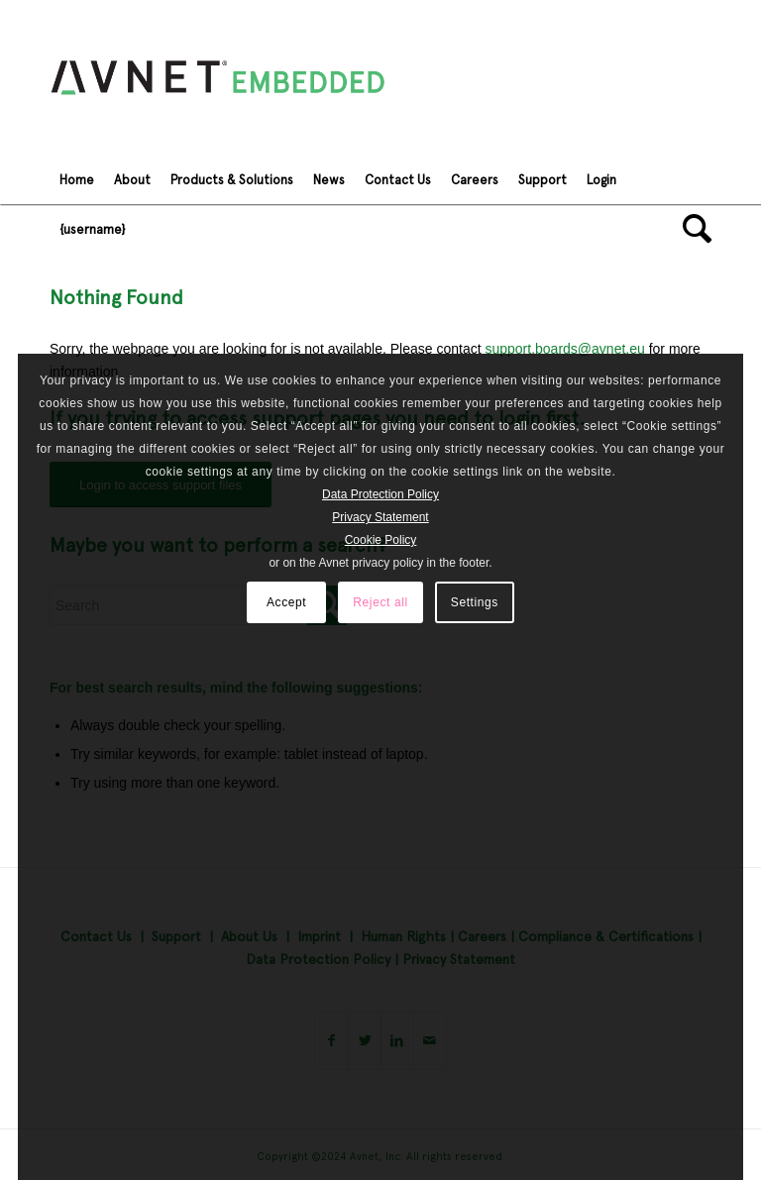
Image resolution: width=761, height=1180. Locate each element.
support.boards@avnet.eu (564, 349)
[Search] (692, 229)
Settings (474, 602)
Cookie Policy (381, 540)
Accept (286, 602)
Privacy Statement (380, 517)
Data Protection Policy (380, 494)
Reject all (380, 602)
